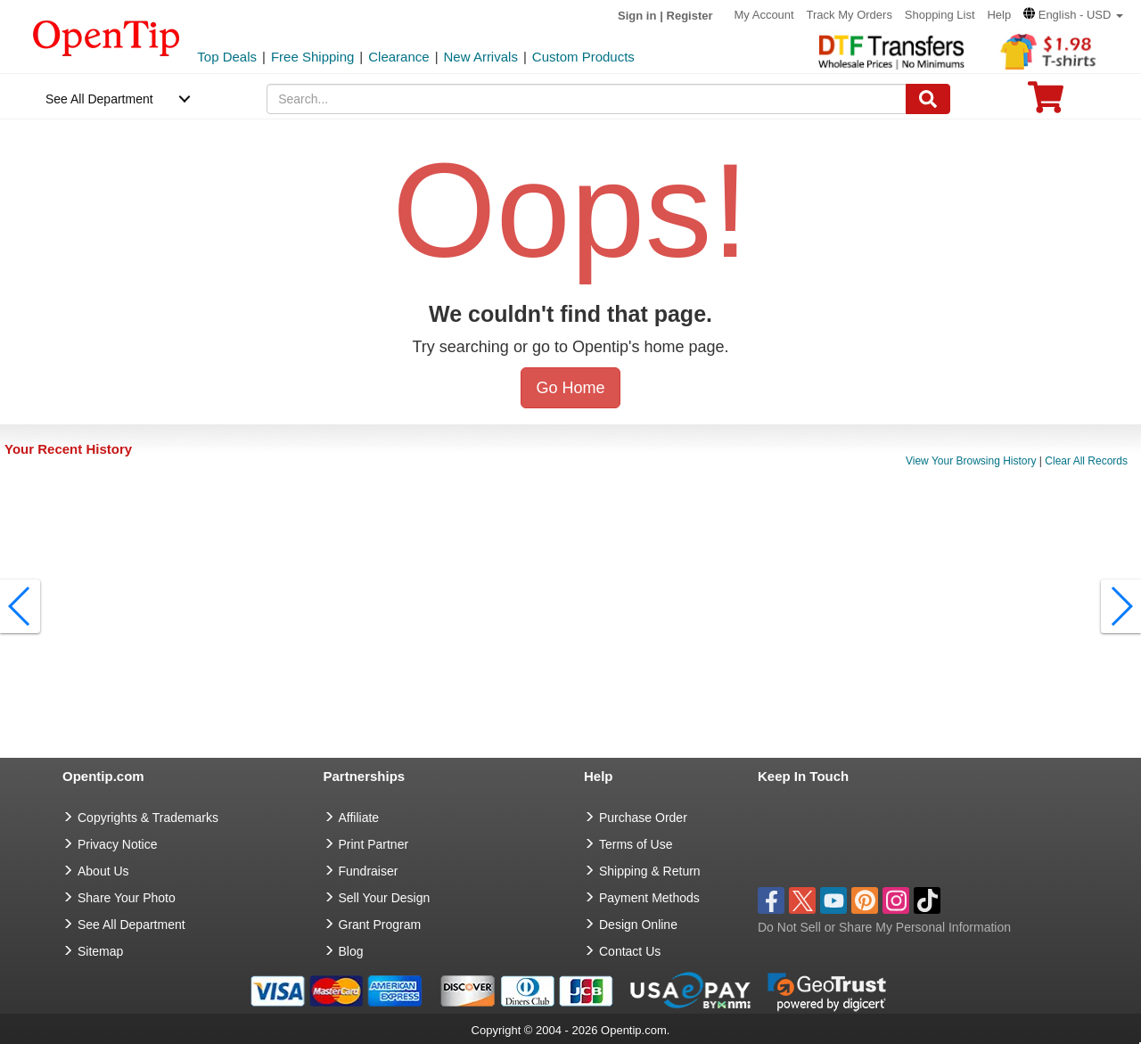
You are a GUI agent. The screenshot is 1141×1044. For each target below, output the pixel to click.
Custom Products (583, 56)
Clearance (398, 56)
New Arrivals (481, 56)
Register (690, 15)
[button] (1073, 14)
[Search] (928, 99)
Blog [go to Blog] (351, 951)
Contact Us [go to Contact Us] (630, 951)
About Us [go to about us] (103, 871)
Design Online (638, 924)
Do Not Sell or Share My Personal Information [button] (884, 927)
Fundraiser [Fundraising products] (368, 871)
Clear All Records (1086, 461)
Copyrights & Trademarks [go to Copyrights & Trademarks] (148, 817)
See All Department (99, 99)
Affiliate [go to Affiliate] (359, 817)
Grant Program (380, 924)
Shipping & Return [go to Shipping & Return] (650, 871)
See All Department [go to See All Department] (131, 924)
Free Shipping (312, 56)
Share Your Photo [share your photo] (127, 898)
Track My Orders (849, 14)
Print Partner (374, 844)
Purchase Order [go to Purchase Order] (643, 817)
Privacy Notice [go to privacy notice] (117, 844)
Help (999, 14)
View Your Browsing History (971, 461)
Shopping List (940, 14)
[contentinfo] (106, 36)
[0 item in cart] (1045, 103)
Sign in (637, 15)
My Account (763, 14)
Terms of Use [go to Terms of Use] (635, 844)
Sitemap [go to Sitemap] (100, 951)
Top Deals (227, 56)
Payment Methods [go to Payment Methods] (649, 898)
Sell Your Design (385, 898)
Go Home (570, 388)
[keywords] (587, 99)
